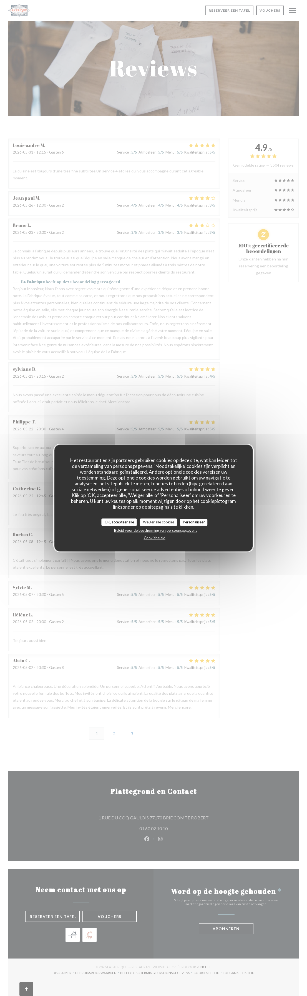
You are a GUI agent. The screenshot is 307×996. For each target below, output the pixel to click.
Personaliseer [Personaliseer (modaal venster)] (194, 522)
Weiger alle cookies (158, 522)
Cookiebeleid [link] (154, 538)
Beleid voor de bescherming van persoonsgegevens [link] (155, 530)
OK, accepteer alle (119, 522)
